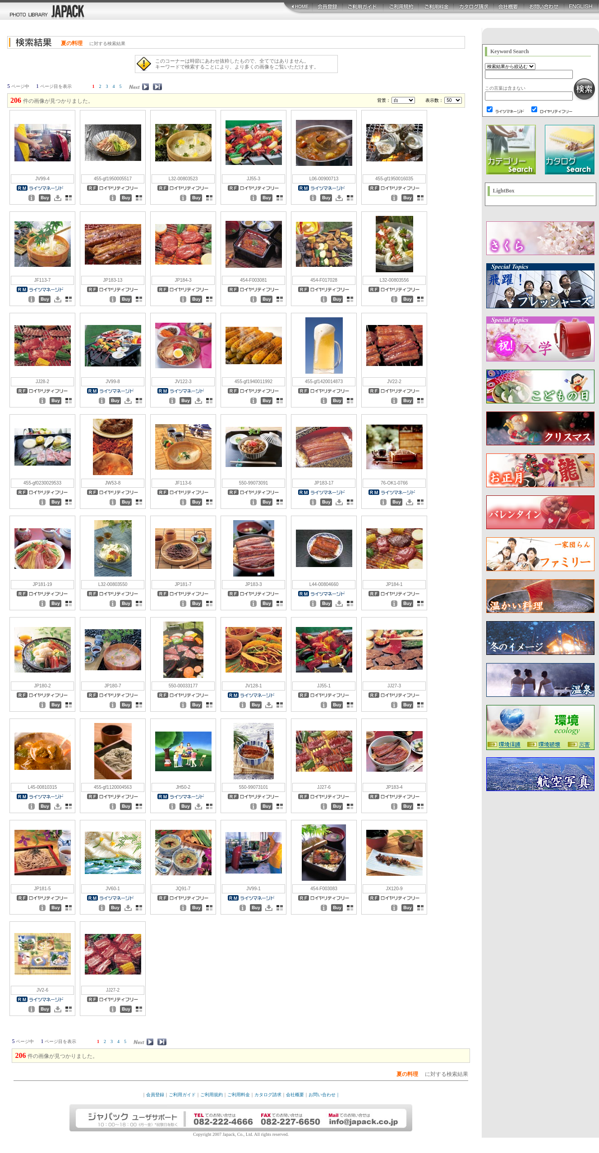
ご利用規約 (211, 1094)
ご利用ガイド (182, 1094)
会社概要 (295, 1094)
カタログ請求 (267, 1094)
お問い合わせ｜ (324, 1094)
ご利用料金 (238, 1094)
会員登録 (155, 1094)
